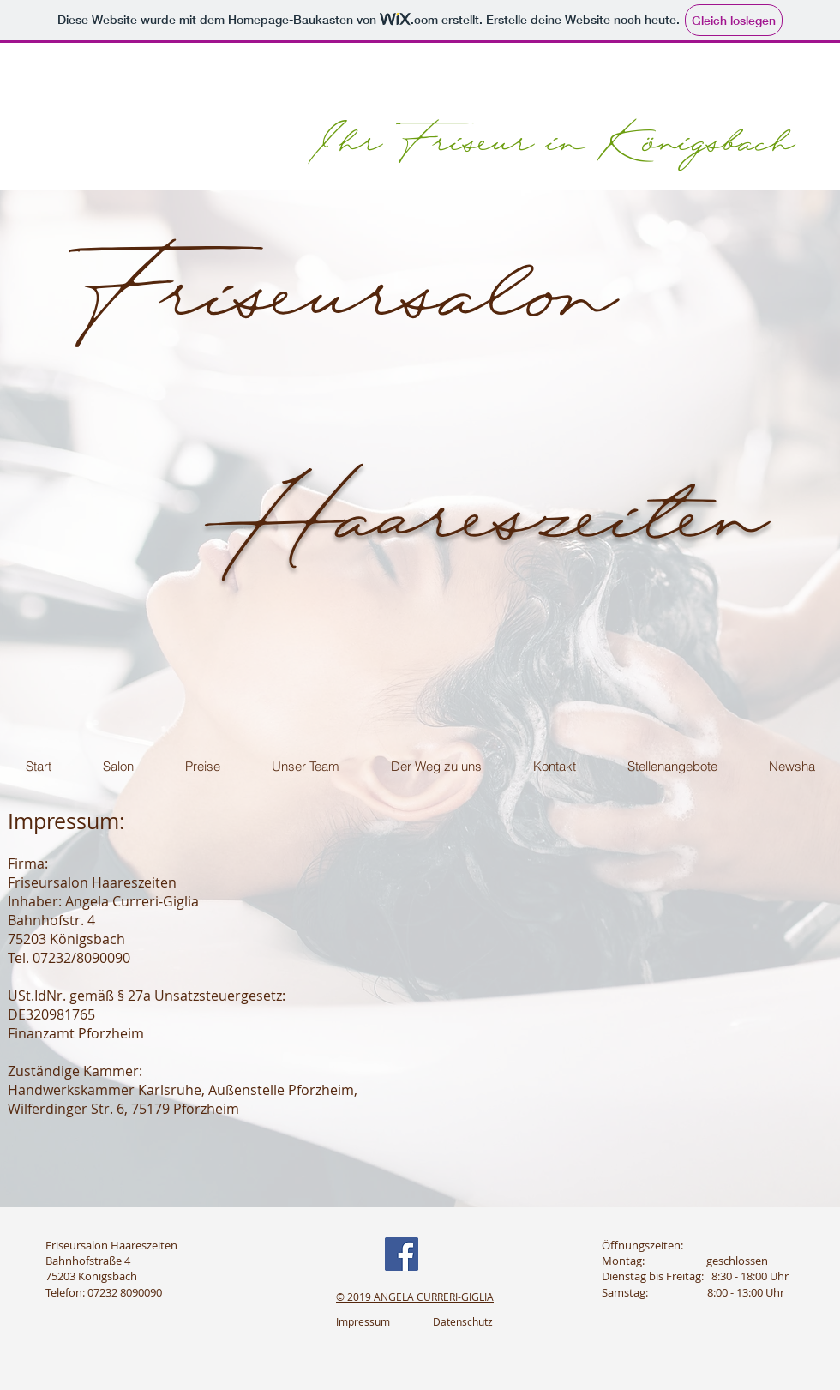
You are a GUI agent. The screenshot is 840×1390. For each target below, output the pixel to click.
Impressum (363, 1321)
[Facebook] (401, 1254)
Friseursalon (341, 252)
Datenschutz (463, 1321)
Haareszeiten (506, 476)
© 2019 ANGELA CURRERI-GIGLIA (415, 1296)
